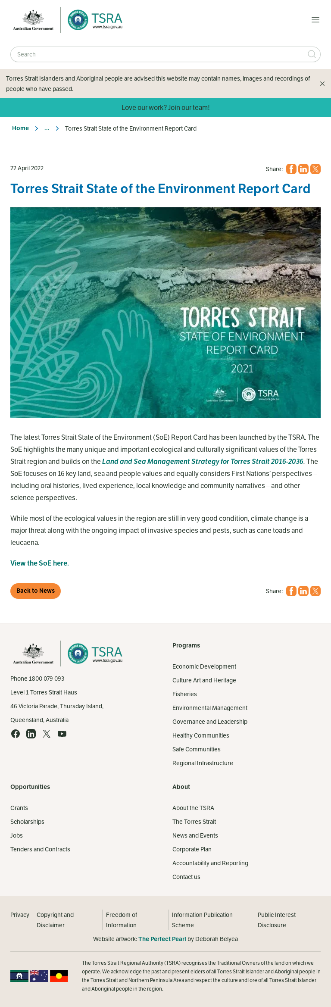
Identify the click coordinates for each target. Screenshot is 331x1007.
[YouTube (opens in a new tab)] (62, 734)
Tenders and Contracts (40, 849)
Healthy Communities (200, 735)
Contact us (186, 877)
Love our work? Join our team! (166, 107)
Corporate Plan (192, 849)
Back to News (35, 590)
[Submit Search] (312, 54)
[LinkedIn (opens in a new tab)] (303, 169)
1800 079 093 (46, 678)
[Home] (92, 20)
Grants (19, 808)
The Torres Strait (194, 822)
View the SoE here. (39, 563)
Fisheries (184, 694)
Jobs (16, 835)
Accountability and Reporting (210, 863)
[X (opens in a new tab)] (315, 169)
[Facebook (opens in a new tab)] (291, 169)
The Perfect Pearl (162, 939)
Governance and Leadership (209, 722)
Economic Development (204, 666)
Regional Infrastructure (202, 763)
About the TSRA (193, 808)
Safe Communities (196, 749)
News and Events (195, 835)
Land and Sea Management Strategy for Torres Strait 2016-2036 (202, 461)
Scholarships (27, 822)
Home (20, 128)
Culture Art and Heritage (204, 680)
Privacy (19, 915)
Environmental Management (209, 708)
